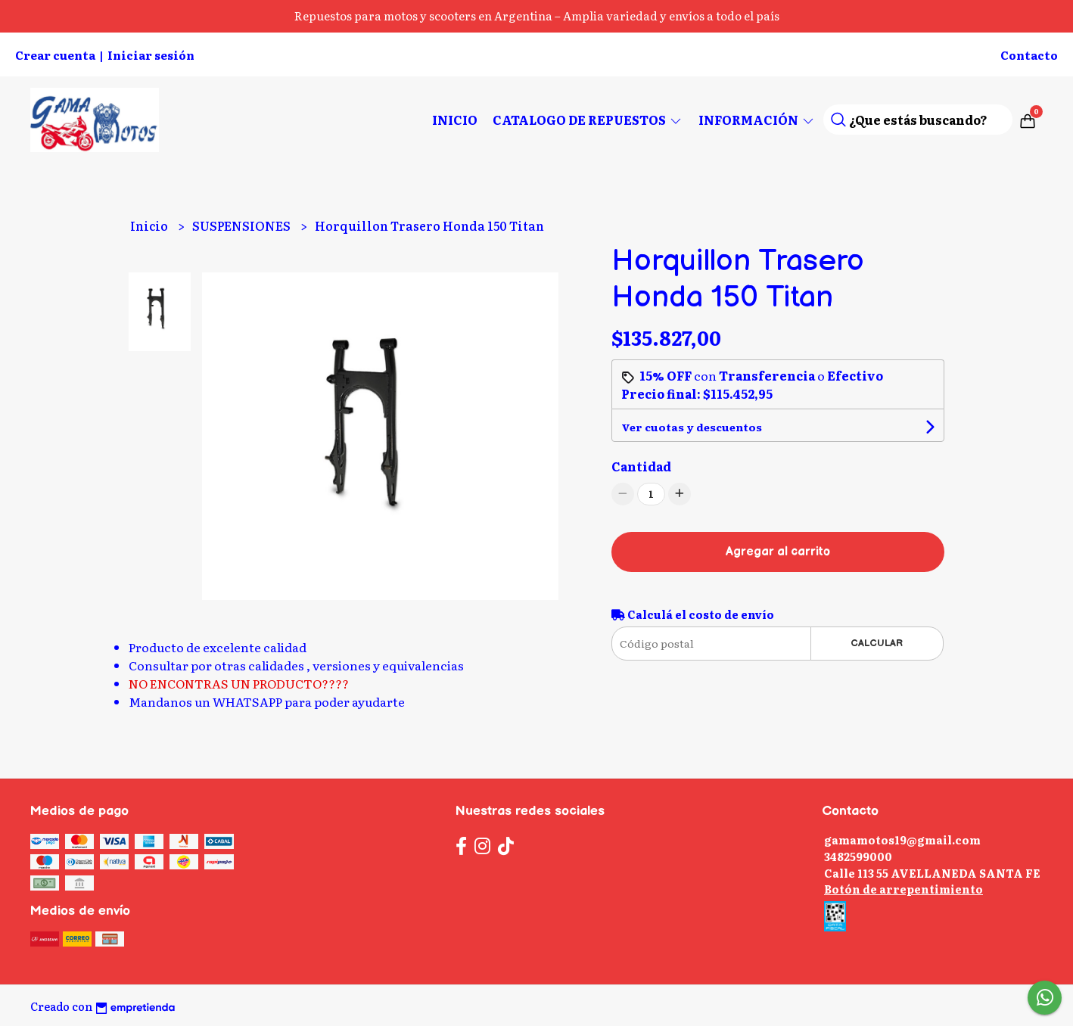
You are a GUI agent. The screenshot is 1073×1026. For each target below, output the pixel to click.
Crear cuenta (55, 55)
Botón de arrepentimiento (903, 889)
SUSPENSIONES (242, 225)
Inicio (454, 119)
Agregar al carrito (778, 552)
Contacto (1029, 55)
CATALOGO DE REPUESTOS (588, 119)
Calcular (877, 643)
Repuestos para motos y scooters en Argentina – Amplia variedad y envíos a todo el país (536, 15)
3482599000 (858, 856)
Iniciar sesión (150, 55)
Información (757, 119)
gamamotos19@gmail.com (902, 839)
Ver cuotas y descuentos (691, 426)
